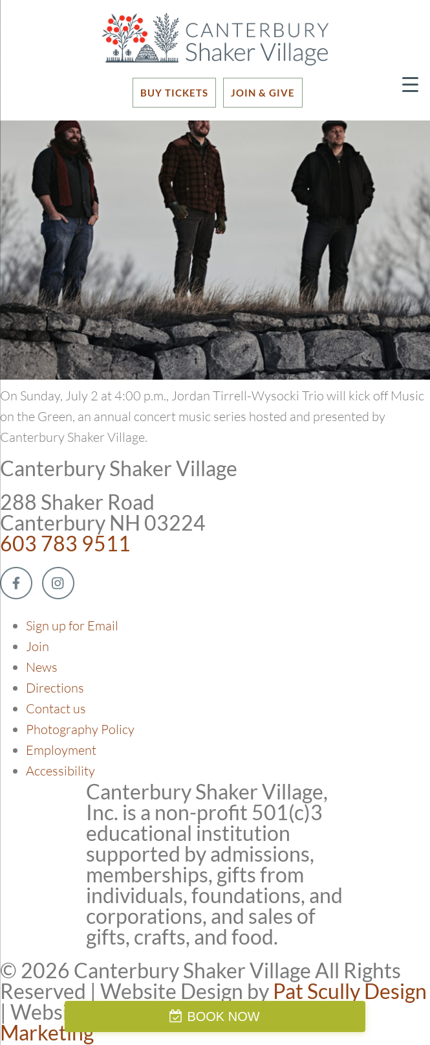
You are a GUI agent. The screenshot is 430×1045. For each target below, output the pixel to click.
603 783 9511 (65, 543)
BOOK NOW (223, 1016)
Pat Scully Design (350, 991)
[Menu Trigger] (410, 84)
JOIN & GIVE (263, 92)
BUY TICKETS (174, 92)
